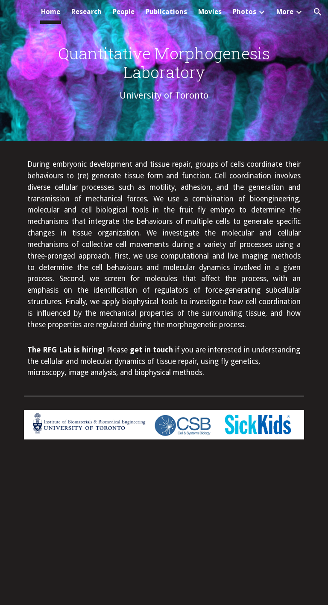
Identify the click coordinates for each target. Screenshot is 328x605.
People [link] (124, 12)
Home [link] (50, 12)
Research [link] (86, 12)
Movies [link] (210, 12)
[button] (318, 12)
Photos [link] (244, 12)
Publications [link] (166, 12)
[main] (164, 72)
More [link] (284, 12)
